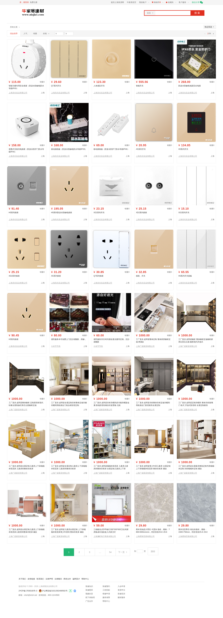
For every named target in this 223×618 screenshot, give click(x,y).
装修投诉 (121, 594)
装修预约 (106, 586)
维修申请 (106, 594)
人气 (25, 33)
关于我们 (22, 579)
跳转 (153, 551)
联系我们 (40, 579)
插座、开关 (140, 276)
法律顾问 (58, 579)
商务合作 (67, 579)
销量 (35, 33)
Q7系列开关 (56, 86)
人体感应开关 (99, 86)
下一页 (122, 552)
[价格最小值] (59, 33)
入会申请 (121, 586)
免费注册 (33, 2)
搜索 (197, 13)
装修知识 (89, 586)
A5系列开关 (141, 149)
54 (110, 552)
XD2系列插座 (141, 212)
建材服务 (121, 597)
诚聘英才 (76, 579)
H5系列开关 (183, 149)
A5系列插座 (56, 276)
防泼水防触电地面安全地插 (189, 86)
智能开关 (139, 86)
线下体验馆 (90, 597)
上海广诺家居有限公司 (145, 346)
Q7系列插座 (98, 276)
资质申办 (121, 590)
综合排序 (13, 33)
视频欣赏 (89, 594)
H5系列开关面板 (185, 276)
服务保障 (106, 597)
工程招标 (106, 590)
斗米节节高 (55, 346)
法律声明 (49, 579)
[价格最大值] (69, 33)
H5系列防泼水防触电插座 (61, 212)
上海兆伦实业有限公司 (18, 93)
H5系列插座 (13, 212)
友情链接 (31, 579)
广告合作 (89, 601)
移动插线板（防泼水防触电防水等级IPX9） (69, 149)
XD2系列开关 (99, 212)
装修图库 (89, 590)
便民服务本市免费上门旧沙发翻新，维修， (68, 339)
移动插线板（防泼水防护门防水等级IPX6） (111, 149)
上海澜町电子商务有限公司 (105, 536)
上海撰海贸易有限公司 (145, 536)
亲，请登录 (24, 2)
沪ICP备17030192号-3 (28, 591)
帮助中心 (85, 579)
